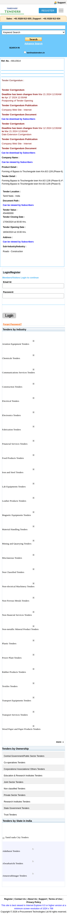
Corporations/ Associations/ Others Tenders (24, 769)
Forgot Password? (12, 324)
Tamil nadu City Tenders (17, 837)
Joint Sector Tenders (13, 782)
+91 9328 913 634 (51, 18)
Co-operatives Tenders (14, 762)
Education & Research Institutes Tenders (23, 775)
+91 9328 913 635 (22, 18)
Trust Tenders (10, 814)
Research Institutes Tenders (17, 801)
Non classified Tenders (14, 788)
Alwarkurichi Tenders (12, 863)
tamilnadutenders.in (36, 53)
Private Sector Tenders (14, 795)
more (58, 742)
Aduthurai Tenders (11, 851)
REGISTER (47, 10)
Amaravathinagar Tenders (14, 875)
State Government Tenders (16, 808)
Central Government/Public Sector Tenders (24, 756)
